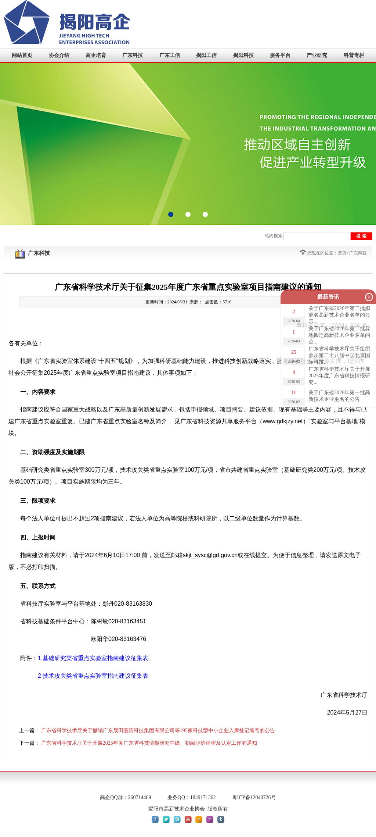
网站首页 (22, 55)
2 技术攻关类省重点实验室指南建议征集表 (93, 676)
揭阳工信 (206, 55)
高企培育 (96, 55)
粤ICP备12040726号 (254, 797)
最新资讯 (328, 297)
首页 (342, 253)
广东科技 (132, 55)
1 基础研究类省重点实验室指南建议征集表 (93, 658)
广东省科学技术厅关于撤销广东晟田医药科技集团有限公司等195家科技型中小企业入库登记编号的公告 (158, 730)
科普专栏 (354, 55)
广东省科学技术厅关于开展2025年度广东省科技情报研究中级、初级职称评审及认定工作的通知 (149, 743)
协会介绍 (59, 55)
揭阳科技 (243, 55)
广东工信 (169, 55)
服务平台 (280, 55)
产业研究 (317, 55)
